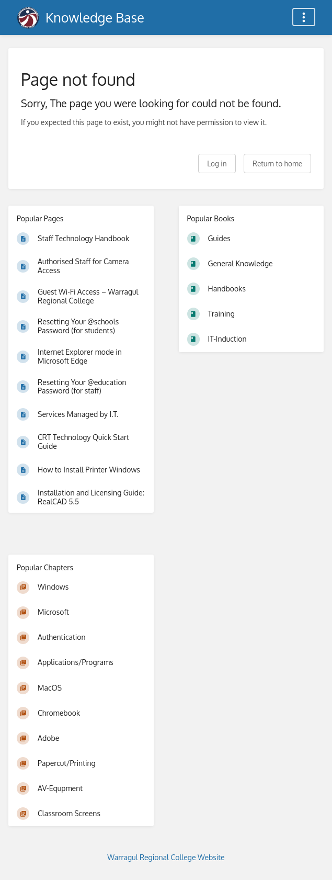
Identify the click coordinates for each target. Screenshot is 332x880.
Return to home (277, 163)
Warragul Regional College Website (165, 857)
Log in (216, 163)
